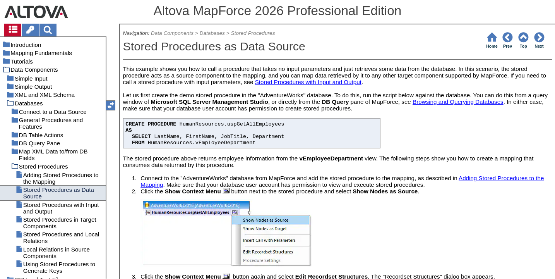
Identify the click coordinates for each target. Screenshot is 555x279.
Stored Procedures (253, 33)
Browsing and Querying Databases (458, 101)
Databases (212, 33)
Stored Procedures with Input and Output (308, 82)
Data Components (172, 33)
